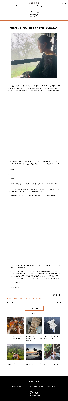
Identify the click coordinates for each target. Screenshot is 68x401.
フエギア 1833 (27, 298)
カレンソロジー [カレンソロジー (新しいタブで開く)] (17, 79)
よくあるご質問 (47, 386)
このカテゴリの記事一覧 (35, 308)
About (50, 6)
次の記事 (57, 302)
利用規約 (21, 386)
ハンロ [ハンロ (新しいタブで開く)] (27, 79)
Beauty (27, 6)
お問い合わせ (53, 386)
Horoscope (40, 6)
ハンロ (17, 298)
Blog (17, 6)
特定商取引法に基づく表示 (38, 386)
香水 (40, 298)
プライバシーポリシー (28, 386)
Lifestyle (33, 6)
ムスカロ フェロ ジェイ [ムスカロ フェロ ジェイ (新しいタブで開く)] (34, 272)
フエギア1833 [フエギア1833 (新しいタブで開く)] (30, 163)
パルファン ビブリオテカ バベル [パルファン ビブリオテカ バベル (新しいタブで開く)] (27, 161)
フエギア (21, 298)
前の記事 (11, 302)
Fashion (22, 6)
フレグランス (34, 298)
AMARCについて (15, 386)
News (45, 6)
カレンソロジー (11, 298)
